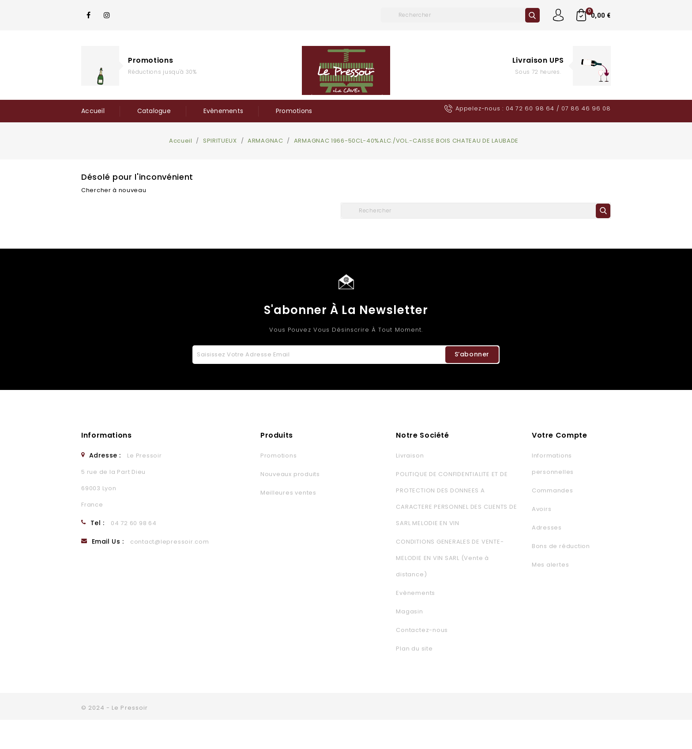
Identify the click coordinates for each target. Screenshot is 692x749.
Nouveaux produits (290, 503)
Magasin (409, 640)
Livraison (410, 484)
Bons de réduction (561, 575)
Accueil (93, 110)
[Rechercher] (460, 15)
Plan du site (414, 677)
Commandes (552, 519)
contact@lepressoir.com (169, 571)
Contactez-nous (422, 659)
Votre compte (559, 464)
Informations (106, 464)
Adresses (547, 556)
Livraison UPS (538, 60)
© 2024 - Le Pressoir (114, 737)
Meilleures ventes (288, 522)
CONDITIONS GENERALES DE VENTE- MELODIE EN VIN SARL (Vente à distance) (450, 587)
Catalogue (154, 110)
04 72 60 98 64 (530, 108)
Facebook (88, 15)
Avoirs (542, 538)
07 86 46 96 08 (586, 108)
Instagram (107, 15)
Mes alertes (550, 594)
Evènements (223, 110)
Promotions (150, 60)
